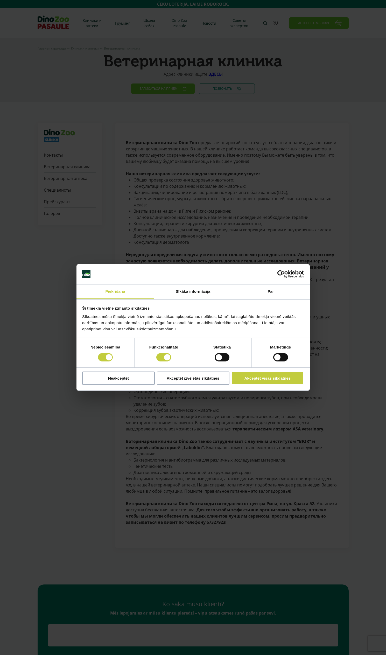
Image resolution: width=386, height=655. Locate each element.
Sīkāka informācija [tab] (193, 291)
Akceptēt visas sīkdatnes (267, 378)
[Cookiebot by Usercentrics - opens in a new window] (281, 274)
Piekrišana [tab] (115, 291)
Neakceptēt (118, 378)
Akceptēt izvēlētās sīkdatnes (193, 378)
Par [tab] (271, 291)
